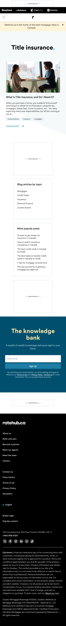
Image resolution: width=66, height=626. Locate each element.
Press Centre (9, 477)
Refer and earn (9, 439)
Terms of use (9, 483)
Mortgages (38, 119)
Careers (6, 461)
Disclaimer (7, 493)
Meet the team (10, 455)
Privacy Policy (37, 375)
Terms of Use (22, 375)
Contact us (48, 375)
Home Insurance (13, 119)
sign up (33, 366)
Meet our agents (10, 450)
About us (7, 433)
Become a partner (11, 444)
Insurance (26, 119)
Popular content (10, 521)
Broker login (8, 515)
